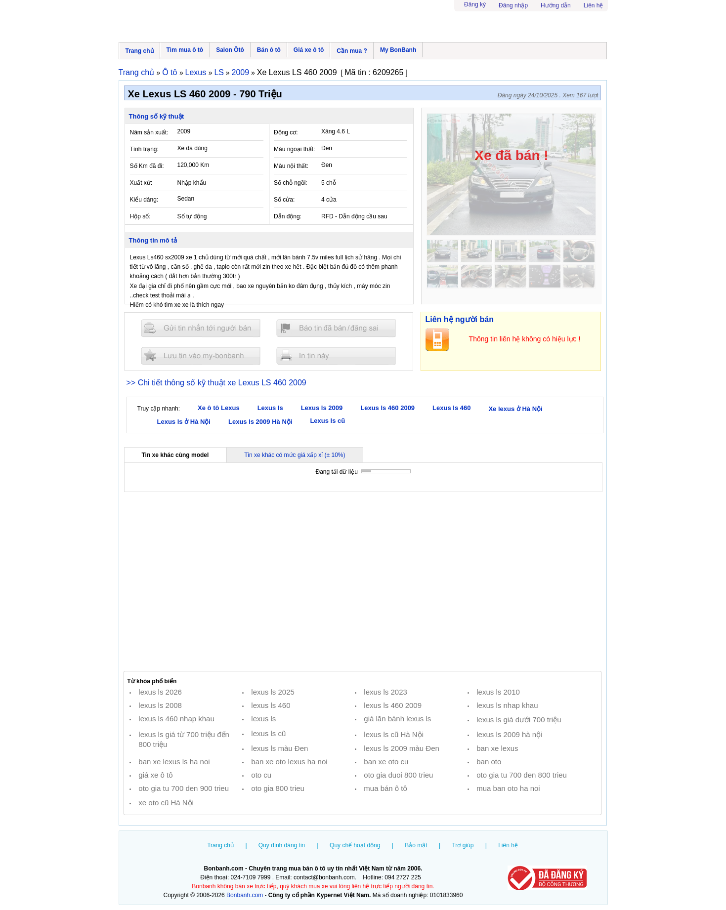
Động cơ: (286, 132)
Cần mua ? (352, 50)
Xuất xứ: (141, 182)
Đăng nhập (513, 5)
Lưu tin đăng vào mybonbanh (200, 355)
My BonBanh (398, 49)
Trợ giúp (462, 845)
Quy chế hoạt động (355, 845)
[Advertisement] (363, 581)
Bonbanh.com (244, 895)
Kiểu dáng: (144, 199)
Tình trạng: (144, 149)
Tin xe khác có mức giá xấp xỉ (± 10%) (294, 455)
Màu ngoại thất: (294, 149)
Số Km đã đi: (147, 166)
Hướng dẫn (556, 5)
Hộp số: (140, 216)
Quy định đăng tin (281, 845)
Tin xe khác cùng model (175, 455)
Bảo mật (416, 845)
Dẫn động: (287, 216)
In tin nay (336, 355)
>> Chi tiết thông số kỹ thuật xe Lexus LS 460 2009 (216, 382)
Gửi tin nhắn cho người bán (200, 328)
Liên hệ (593, 5)
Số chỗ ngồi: (290, 182)
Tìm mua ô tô (185, 49)
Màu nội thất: (291, 166)
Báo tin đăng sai (336, 328)
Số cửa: (284, 199)
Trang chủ (140, 50)
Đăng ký (475, 4)
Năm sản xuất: (149, 132)
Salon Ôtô (230, 49)
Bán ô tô (269, 49)
